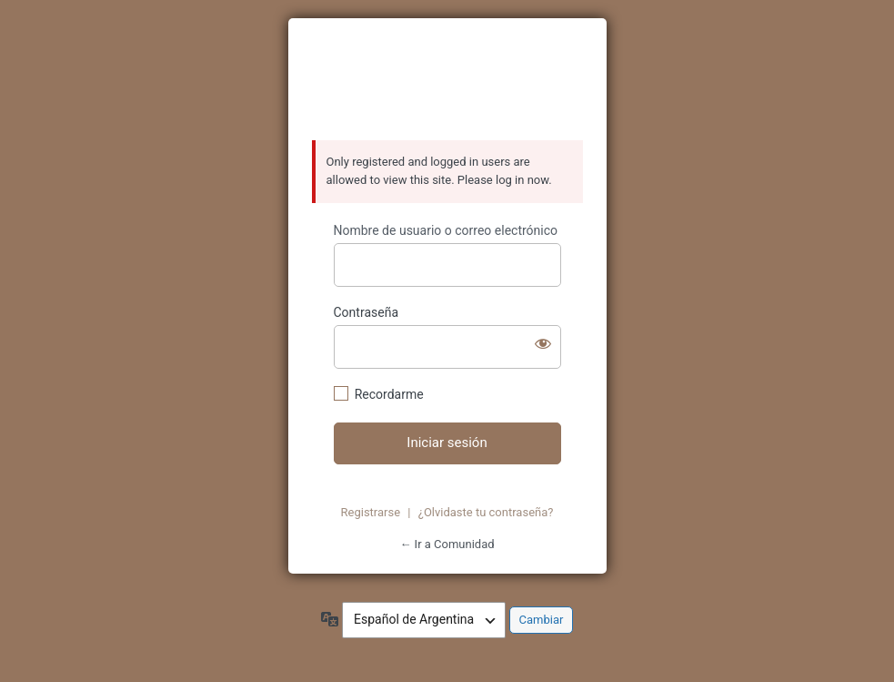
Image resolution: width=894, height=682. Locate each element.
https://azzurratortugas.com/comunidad (447, 80)
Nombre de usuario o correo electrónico (446, 230)
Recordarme (389, 394)
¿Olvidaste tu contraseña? (486, 512)
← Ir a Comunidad (446, 544)
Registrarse (371, 512)
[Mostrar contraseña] (543, 343)
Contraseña (366, 312)
